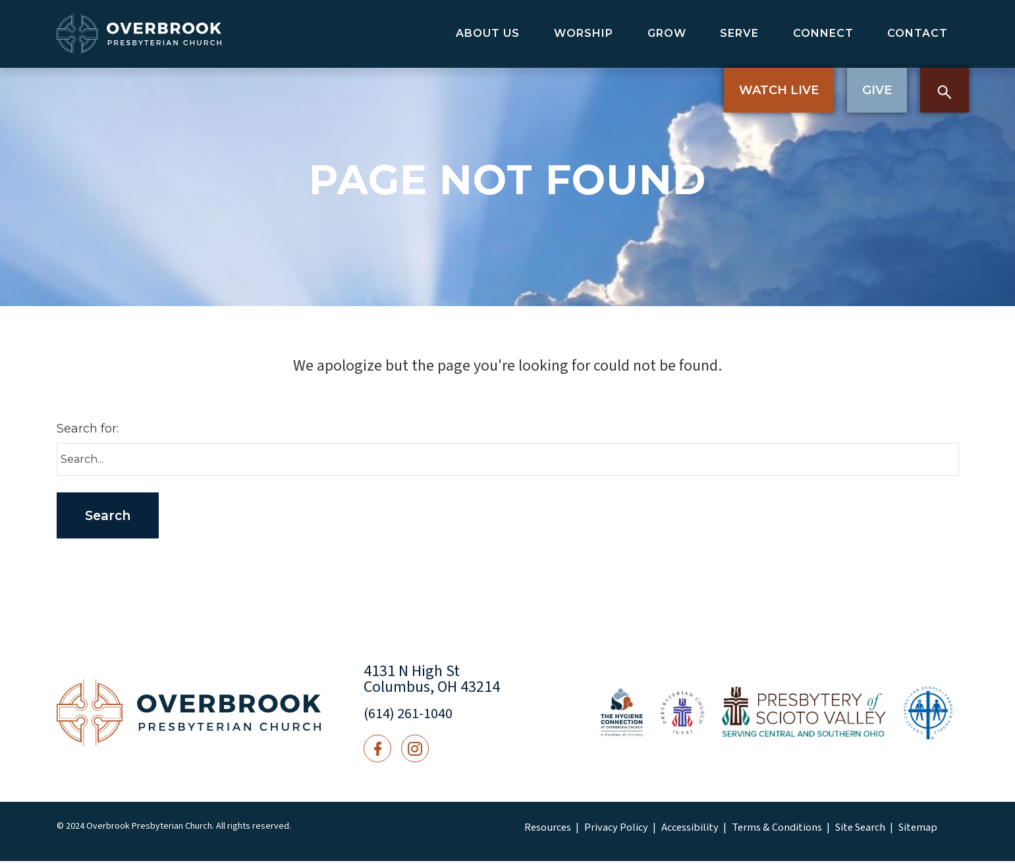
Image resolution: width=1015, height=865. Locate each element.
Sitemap (877, 832)
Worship (583, 33)
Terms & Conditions (750, 832)
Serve (739, 33)
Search (944, 90)
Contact (917, 33)
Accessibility (673, 832)
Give (877, 90)
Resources (545, 832)
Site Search (825, 832)
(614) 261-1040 (413, 717)
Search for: (88, 428)
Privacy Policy (607, 832)
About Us (488, 33)
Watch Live (779, 90)
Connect (823, 33)
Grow (666, 33)
